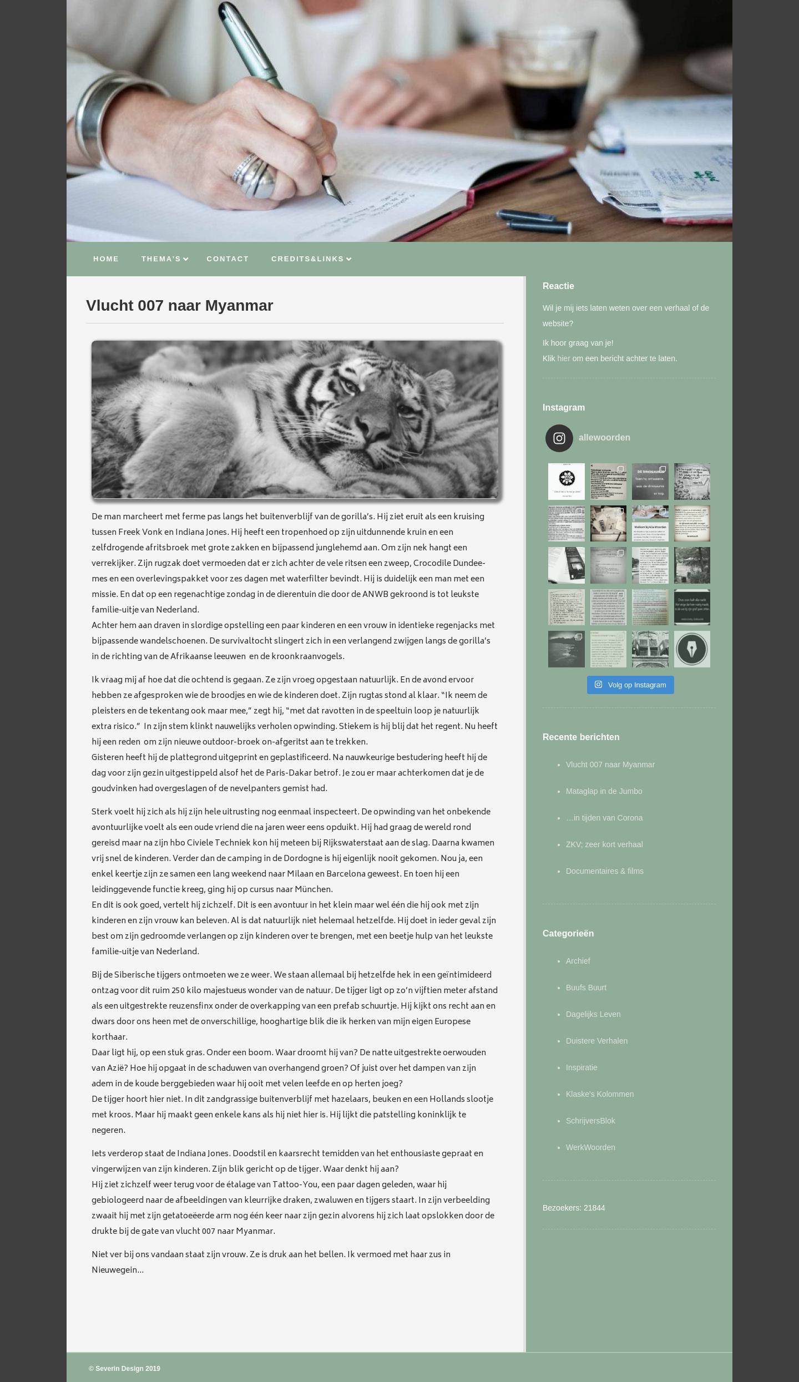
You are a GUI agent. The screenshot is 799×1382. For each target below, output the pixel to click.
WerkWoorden (590, 1147)
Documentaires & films (605, 871)
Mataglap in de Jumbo (604, 791)
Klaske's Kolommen (600, 1094)
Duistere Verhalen (597, 1040)
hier (563, 358)
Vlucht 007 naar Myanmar (610, 764)
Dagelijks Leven (593, 1014)
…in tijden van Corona (604, 817)
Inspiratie (582, 1067)
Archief (578, 960)
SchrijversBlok (590, 1120)
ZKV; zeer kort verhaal (604, 844)
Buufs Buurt (586, 987)
